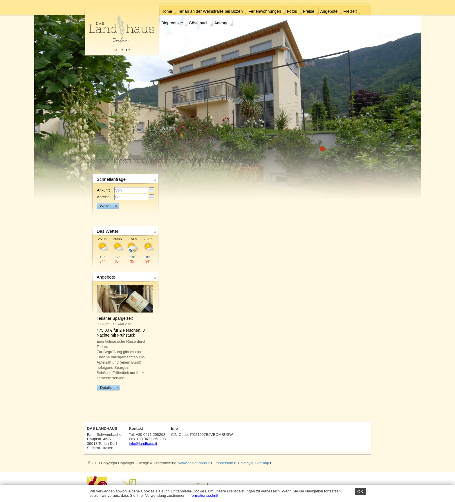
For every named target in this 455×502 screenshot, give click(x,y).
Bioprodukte (172, 23)
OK (360, 491)
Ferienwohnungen (264, 11)
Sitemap (262, 463)
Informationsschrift (202, 495)
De (115, 50)
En (128, 50)
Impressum (223, 463)
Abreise (103, 197)
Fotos (292, 11)
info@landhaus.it (143, 443)
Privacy (244, 463)
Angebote (328, 11)
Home (166, 11)
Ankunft (103, 190)
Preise (309, 11)
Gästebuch (199, 23)
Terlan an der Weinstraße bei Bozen (210, 11)
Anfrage (221, 23)
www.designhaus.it (194, 463)
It (122, 50)
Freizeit (350, 11)
